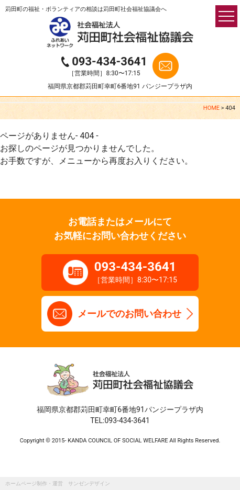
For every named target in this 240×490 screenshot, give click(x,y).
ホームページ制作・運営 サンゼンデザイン (57, 483)
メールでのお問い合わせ (129, 313)
